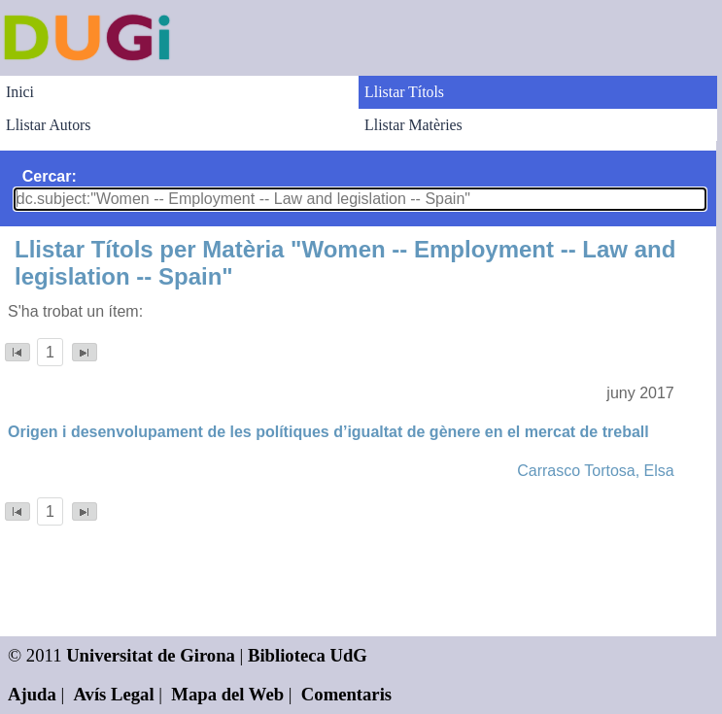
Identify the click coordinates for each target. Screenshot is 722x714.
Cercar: (49, 176)
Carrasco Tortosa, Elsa (595, 470)
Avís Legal (114, 694)
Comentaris (346, 694)
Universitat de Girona (150, 655)
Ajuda (32, 694)
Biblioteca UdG (307, 655)
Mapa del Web (227, 694)
